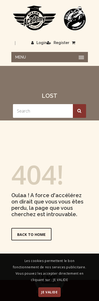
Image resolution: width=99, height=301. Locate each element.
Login (39, 43)
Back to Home (31, 234)
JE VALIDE (49, 292)
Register (58, 43)
